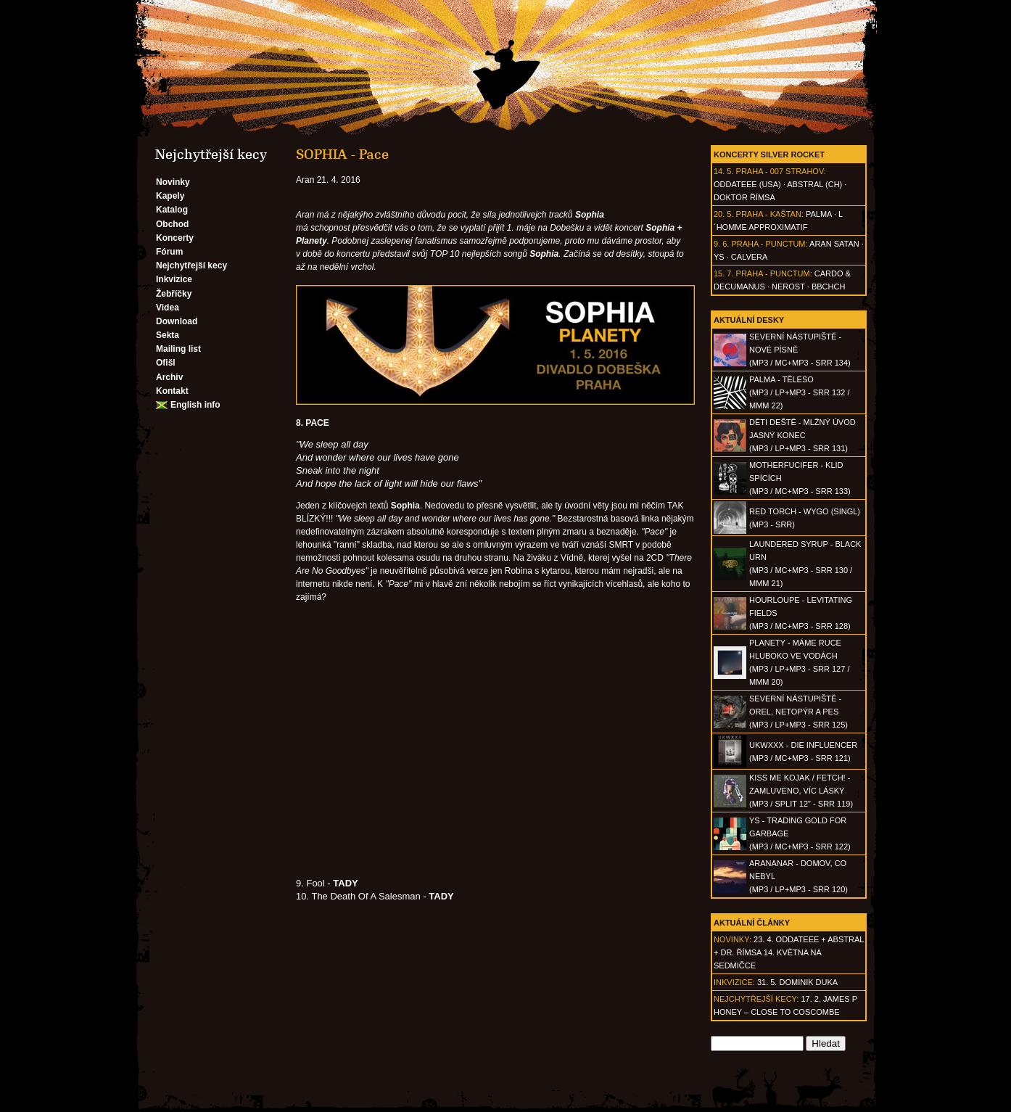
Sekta (167, 335)
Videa (167, 307)
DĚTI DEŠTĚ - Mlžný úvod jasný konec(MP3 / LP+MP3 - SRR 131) (802, 435)
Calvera (749, 256)
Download (176, 321)
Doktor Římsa (744, 197)
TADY (441, 896)
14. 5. (724, 171)
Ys (719, 256)
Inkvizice (174, 279)
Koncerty (175, 238)
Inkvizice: (734, 982)
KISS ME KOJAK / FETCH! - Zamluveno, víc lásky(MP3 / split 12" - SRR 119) (801, 790)
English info (195, 405)
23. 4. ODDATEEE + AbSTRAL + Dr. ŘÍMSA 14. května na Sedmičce (789, 952)
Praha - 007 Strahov (780, 171)
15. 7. (724, 273)
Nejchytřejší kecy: (756, 998)
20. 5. (724, 214)
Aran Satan (834, 243)
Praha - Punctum (768, 243)
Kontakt (172, 391)
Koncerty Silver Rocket (769, 154)
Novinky (173, 182)
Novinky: (732, 939)
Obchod (172, 224)
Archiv (169, 377)
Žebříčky (173, 294)
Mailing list (178, 349)
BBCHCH (828, 286)
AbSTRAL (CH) (814, 184)
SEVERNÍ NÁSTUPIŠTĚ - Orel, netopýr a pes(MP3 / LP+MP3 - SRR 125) (798, 711)
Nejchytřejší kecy (191, 265)
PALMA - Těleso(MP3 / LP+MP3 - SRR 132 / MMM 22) (799, 392)
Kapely (170, 196)
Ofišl (166, 363)
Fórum (169, 252)
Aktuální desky (749, 320)
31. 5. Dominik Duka (797, 982)
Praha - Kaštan (768, 214)
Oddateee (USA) (747, 184)
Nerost (788, 286)
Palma (819, 214)
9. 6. (721, 243)
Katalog (172, 210)
